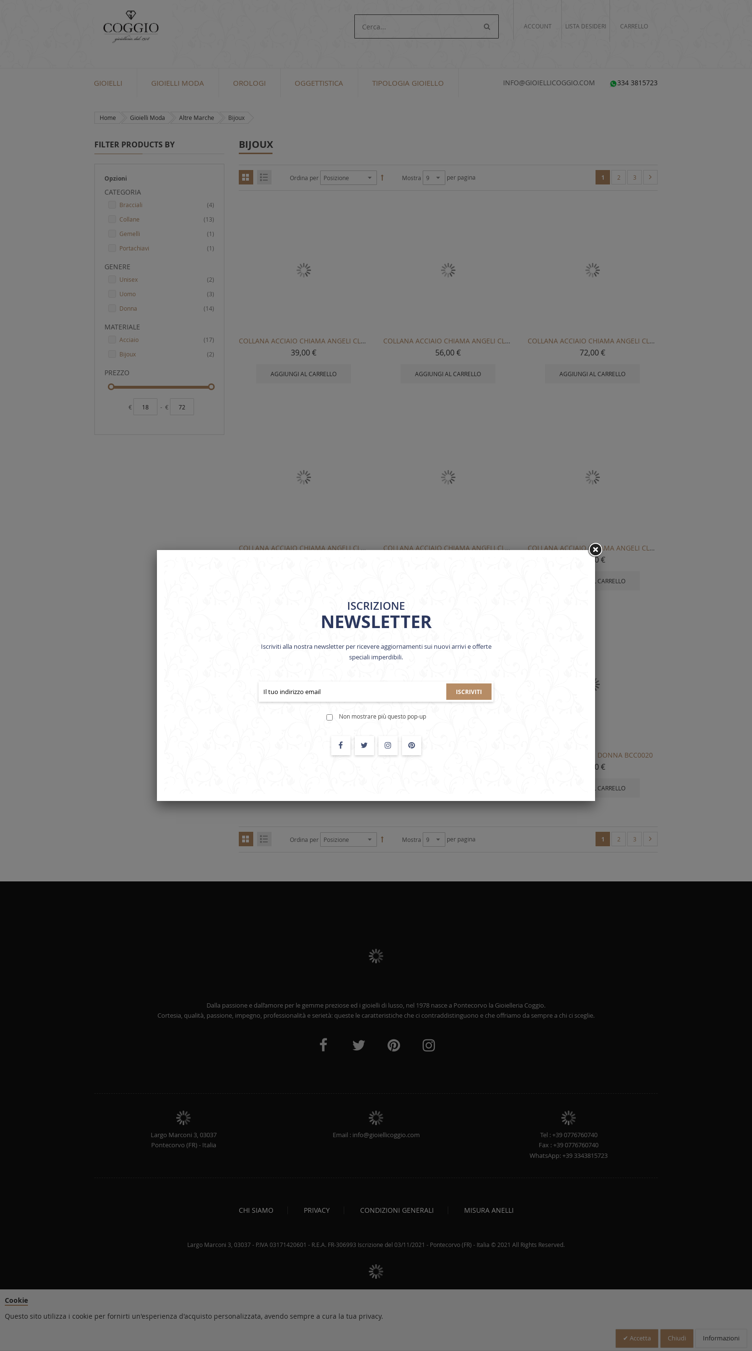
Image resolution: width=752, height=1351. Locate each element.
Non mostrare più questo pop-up (382, 716)
